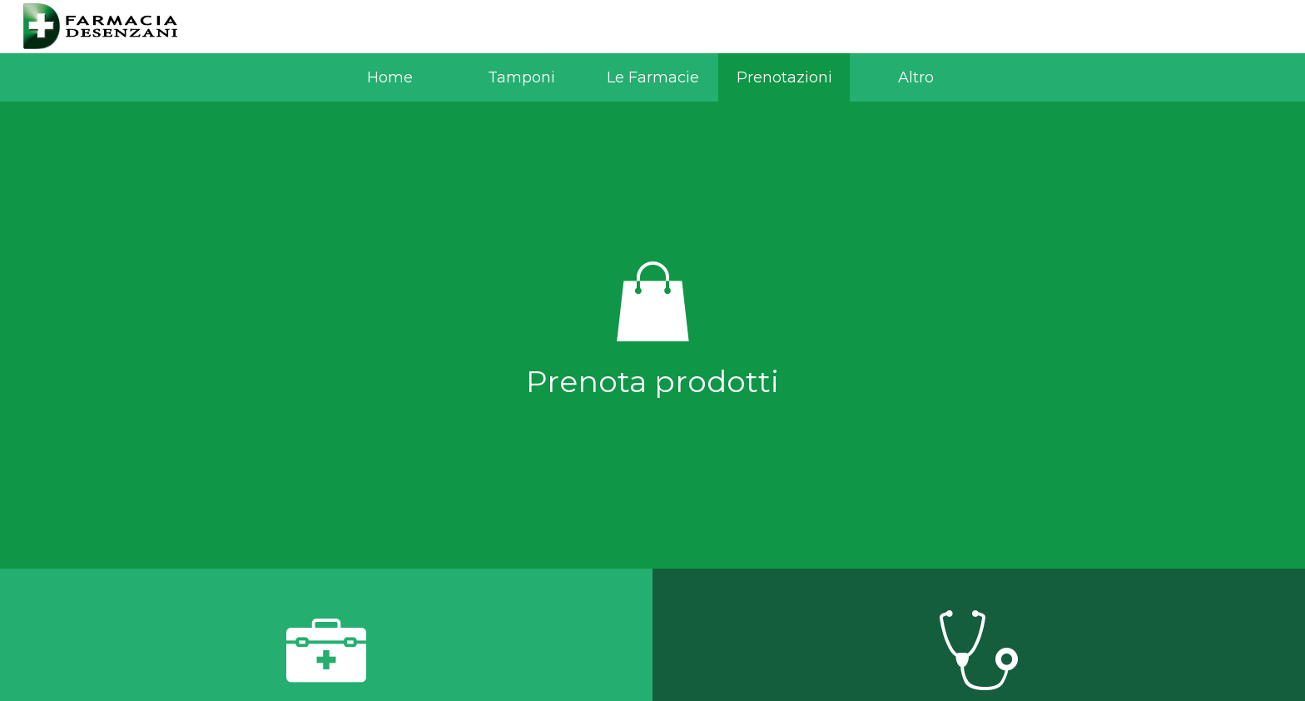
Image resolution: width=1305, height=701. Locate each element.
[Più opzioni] (915, 77)
